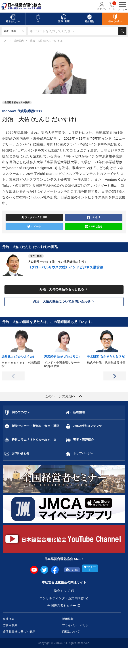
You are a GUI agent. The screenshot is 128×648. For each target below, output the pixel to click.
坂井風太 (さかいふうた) (18, 356)
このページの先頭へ (64, 396)
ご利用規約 (10, 625)
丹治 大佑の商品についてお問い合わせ (64, 301)
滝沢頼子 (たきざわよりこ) (62, 356)
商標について (71, 631)
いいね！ (94, 217)
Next (114, 375)
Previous (13, 375)
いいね (72, 569)
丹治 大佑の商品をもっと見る (64, 289)
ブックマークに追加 (34, 217)
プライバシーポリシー (77, 625)
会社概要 (9, 619)
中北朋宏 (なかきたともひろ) (106, 356)
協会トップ (62, 591)
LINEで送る (94, 226)
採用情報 (68, 619)
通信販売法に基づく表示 (19, 631)
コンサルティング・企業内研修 (62, 598)
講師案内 (19, 40)
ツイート (34, 226)
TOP (4, 40)
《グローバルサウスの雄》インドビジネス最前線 (65, 267)
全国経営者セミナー (61, 605)
